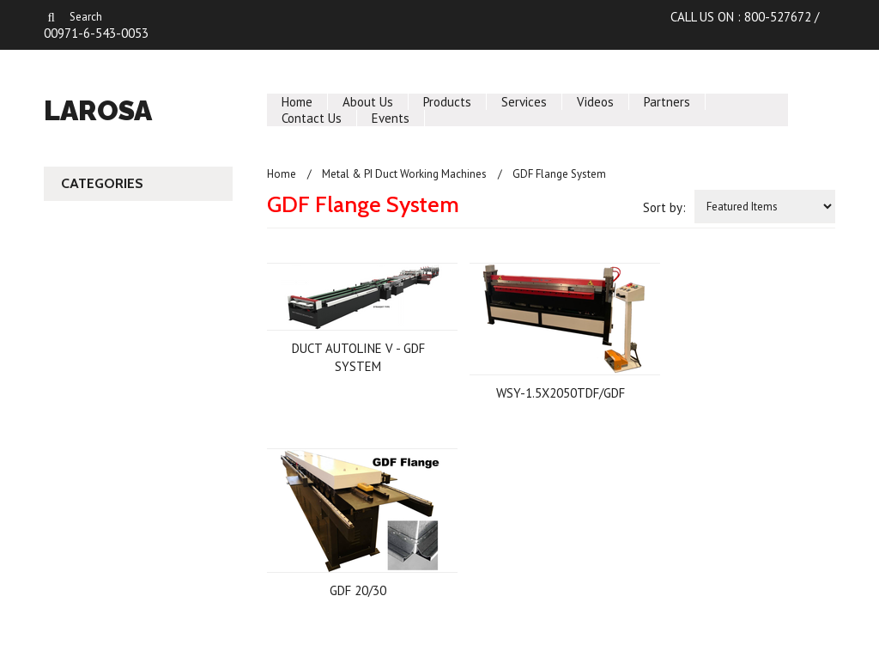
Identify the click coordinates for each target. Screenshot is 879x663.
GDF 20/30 (358, 590)
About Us (368, 102)
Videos (595, 102)
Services (524, 102)
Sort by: (664, 207)
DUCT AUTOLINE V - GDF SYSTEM (358, 357)
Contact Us (312, 118)
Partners (667, 102)
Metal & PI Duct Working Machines (404, 174)
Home (297, 102)
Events (390, 118)
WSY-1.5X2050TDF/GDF (560, 393)
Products (447, 102)
